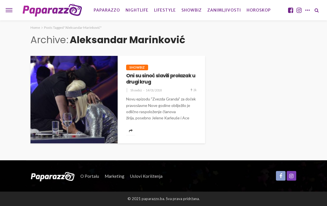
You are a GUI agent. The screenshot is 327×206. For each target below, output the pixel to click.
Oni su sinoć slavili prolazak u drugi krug (160, 79)
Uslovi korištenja (146, 176)
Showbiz (191, 10)
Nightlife (137, 10)
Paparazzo (107, 10)
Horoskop (259, 10)
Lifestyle (165, 10)
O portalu (89, 176)
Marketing (114, 176)
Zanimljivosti (224, 10)
